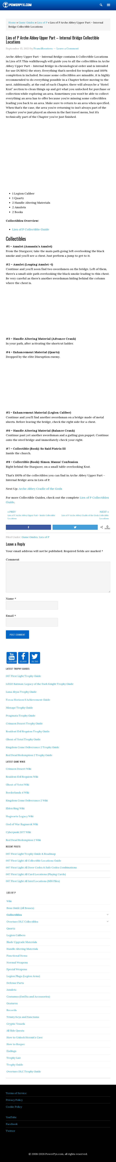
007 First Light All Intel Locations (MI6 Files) (33, 881)
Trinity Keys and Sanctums (23, 1017)
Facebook (11, 1124)
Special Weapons (17, 969)
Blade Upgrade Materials (22, 942)
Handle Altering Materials (22, 948)
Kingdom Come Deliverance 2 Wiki (27, 800)
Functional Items (17, 955)
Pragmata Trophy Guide (20, 715)
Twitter (10, 1130)
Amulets (11, 989)
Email (11, 616)
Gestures (12, 1003)
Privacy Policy (14, 1100)
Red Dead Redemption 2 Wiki (23, 840)
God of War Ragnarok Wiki (22, 824)
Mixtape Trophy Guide (19, 707)
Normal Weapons (17, 962)
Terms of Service (16, 1093)
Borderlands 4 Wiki (17, 792)
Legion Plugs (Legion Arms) (23, 976)
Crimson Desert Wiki (18, 768)
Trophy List (14, 1057)
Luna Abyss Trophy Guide (21, 691)
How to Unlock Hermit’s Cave (25, 1037)
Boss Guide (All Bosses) (20, 908)
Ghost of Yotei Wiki (17, 784)
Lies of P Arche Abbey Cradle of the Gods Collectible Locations (84, 515)
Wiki (9, 901)
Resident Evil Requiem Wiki (22, 776)
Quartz (11, 928)
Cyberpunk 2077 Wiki (18, 832)
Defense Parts (15, 982)
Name (11, 598)
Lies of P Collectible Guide (30, 229)
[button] (101, 5)
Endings (11, 1051)
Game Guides (30, 537)
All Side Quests (15, 1030)
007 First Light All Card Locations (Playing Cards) (36, 874)
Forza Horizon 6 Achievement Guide (28, 699)
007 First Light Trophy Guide (23, 676)
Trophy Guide (15, 1064)
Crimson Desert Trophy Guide (24, 723)
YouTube (11, 1117)
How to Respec (16, 1044)
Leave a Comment (68, 48)
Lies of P (44, 537)
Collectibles (14, 914)
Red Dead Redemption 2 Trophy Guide (29, 755)
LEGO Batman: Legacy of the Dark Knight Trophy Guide (39, 683)
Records (12, 1010)
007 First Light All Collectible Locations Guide (33, 860)
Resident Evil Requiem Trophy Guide (28, 731)
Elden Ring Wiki (15, 808)
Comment (12, 559)
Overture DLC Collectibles (22, 921)
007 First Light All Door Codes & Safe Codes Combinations (41, 867)
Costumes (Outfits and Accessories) (28, 996)
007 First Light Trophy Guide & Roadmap (31, 853)
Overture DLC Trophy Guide (24, 1071)
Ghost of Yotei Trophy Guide (23, 739)
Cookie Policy (14, 1106)
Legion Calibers (16, 935)
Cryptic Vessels (16, 1023)
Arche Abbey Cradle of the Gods (40, 488)
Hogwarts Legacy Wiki (19, 816)
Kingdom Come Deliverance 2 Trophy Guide (32, 747)
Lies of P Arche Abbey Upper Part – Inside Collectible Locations (32, 515)
